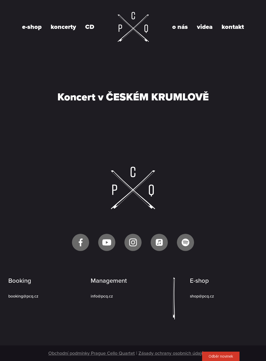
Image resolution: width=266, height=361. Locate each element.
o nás (180, 27)
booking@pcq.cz (23, 296)
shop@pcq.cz (202, 296)
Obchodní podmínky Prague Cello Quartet (91, 353)
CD (89, 27)
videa (204, 27)
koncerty (63, 27)
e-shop (32, 27)
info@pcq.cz (102, 296)
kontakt (233, 27)
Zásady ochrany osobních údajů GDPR (178, 353)
